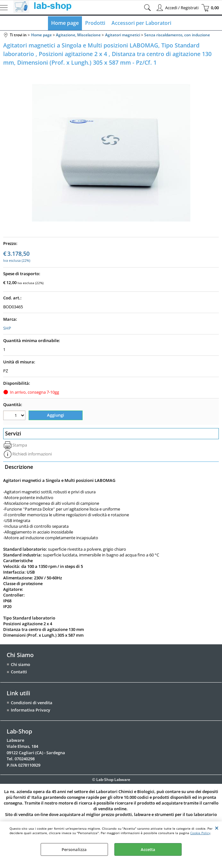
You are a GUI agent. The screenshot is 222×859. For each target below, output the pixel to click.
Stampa (19, 445)
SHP (7, 328)
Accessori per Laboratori (141, 22)
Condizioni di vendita (31, 702)
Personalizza (74, 849)
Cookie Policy (200, 833)
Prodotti (95, 22)
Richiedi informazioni (32, 454)
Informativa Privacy (30, 710)
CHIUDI (217, 828)
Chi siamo (20, 664)
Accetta (148, 849)
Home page (65, 22)
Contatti (19, 672)
